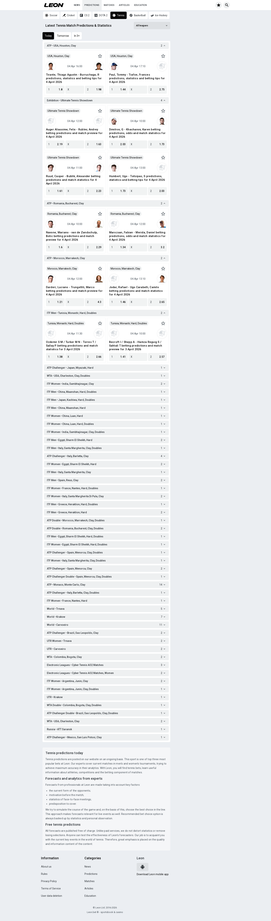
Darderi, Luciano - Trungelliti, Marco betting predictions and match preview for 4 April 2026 (74, 291)
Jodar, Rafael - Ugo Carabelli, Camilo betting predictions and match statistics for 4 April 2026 (136, 291)
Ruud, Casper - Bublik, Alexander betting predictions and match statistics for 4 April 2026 (73, 180)
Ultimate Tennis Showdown (63, 110)
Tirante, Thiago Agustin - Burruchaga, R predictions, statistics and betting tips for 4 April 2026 (74, 78)
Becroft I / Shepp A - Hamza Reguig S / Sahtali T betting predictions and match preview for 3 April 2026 (135, 345)
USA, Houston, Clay (58, 56)
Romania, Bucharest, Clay (62, 213)
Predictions (91, 5)
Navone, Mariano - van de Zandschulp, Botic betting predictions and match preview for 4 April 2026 (72, 236)
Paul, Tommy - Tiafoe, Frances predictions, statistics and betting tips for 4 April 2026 (137, 78)
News (77, 5)
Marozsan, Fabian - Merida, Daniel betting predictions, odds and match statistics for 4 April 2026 (137, 236)
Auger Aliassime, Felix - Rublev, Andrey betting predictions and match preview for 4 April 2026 (74, 133)
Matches (109, 5)
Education (140, 5)
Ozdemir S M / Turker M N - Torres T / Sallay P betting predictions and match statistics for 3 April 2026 (72, 345)
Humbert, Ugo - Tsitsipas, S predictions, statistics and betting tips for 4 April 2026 (137, 178)
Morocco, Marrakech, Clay (62, 268)
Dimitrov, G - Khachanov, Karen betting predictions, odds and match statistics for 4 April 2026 (137, 133)
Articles (124, 5)
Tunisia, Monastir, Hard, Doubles (65, 323)
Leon (140, 858)
